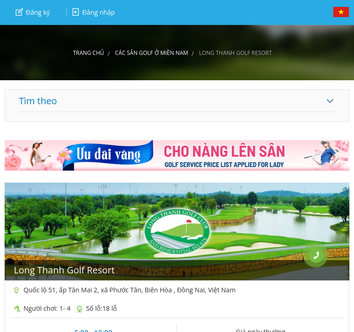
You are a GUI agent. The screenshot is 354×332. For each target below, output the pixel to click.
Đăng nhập (93, 12)
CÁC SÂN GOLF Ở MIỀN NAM (151, 53)
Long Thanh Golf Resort (64, 270)
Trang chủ (88, 53)
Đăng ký (33, 12)
